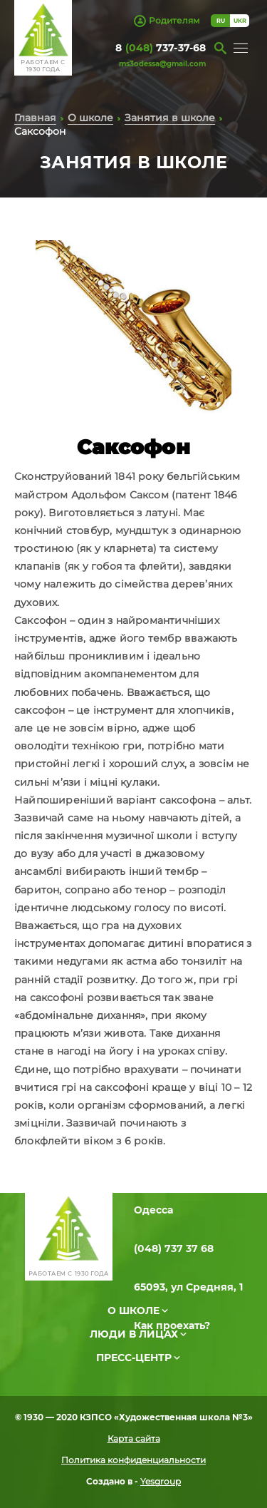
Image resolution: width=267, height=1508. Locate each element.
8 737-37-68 (160, 47)
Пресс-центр (134, 1357)
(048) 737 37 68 (174, 1248)
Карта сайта (134, 1438)
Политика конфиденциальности (133, 1460)
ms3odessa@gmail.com (162, 63)
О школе (90, 117)
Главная (35, 117)
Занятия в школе (170, 117)
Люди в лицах (134, 1334)
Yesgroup (160, 1481)
